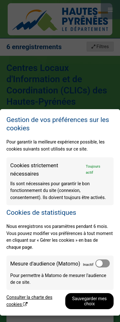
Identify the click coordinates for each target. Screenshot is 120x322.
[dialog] (60, 212)
